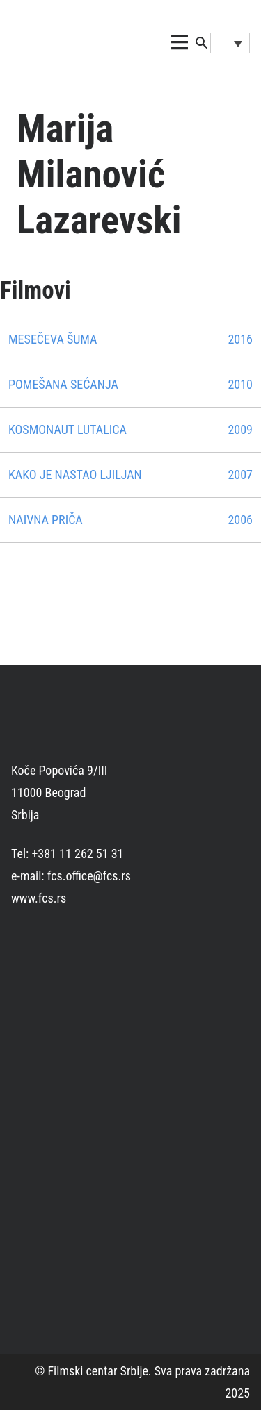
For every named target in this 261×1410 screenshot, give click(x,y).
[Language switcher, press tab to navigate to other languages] (230, 43)
